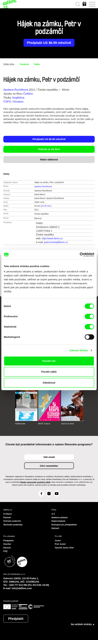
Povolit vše (48, 361)
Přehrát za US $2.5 (49, 149)
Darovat (7, 548)
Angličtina (18, 97)
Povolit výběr (49, 371)
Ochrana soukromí (12, 521)
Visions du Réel (67, 424)
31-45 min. (46, 206)
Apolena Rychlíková (15, 89)
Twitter (37, 64)
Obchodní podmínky (13, 525)
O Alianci (7, 514)
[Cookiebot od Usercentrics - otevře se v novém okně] (79, 254)
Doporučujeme (58, 521)
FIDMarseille (20, 424)
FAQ (5, 551)
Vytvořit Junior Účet (64, 548)
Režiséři (55, 528)
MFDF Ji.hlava (44, 424)
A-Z (53, 514)
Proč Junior (60, 544)
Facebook (24, 64)
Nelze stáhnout (49, 159)
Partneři (7, 517)
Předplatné (8, 540)
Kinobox (18, 101)
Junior (58, 540)
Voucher (7, 544)
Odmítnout (49, 382)
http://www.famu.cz (52, 238)
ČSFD (7, 101)
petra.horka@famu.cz (56, 242)
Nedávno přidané (59, 517)
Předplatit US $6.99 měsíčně (49, 43)
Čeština (28, 93)
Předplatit (15, 618)
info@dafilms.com (22, 588)
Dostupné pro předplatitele (64, 525)
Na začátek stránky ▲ (83, 624)
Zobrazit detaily (78, 350)
